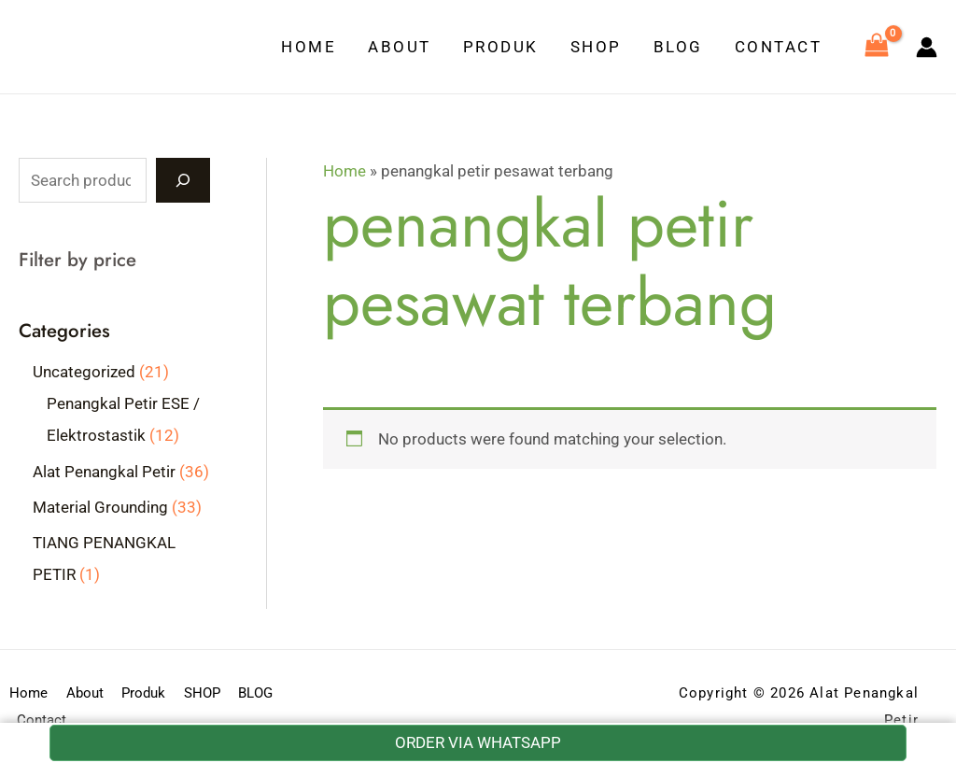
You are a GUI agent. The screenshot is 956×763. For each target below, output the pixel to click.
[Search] (183, 180)
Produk (501, 46)
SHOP (596, 46)
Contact (778, 46)
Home (308, 46)
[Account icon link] (926, 47)
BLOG (678, 46)
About (399, 46)
